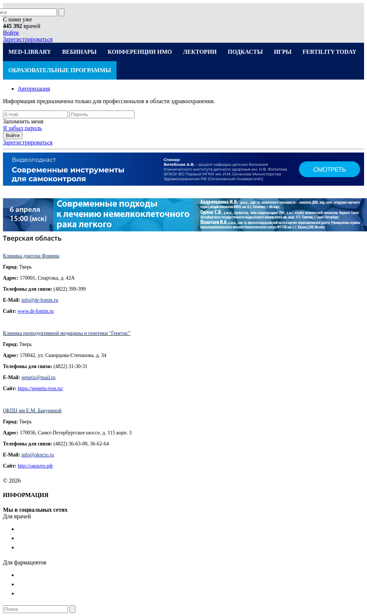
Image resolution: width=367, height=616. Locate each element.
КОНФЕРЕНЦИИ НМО (140, 52)
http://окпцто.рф (35, 466)
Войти (11, 32)
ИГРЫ (283, 52)
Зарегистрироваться (28, 39)
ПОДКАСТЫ (245, 52)
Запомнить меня (23, 121)
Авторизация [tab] (34, 88)
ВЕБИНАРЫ (79, 52)
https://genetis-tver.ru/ (40, 388)
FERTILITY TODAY (330, 52)
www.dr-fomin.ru (36, 311)
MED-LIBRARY (29, 52)
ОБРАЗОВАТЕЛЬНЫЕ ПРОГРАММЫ (59, 70)
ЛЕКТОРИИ (200, 52)
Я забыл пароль (22, 128)
